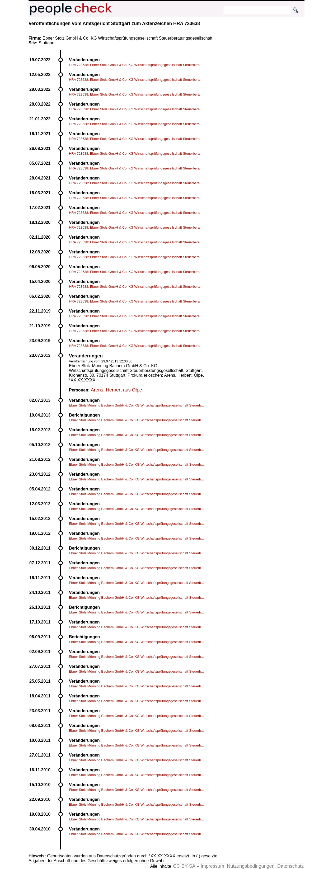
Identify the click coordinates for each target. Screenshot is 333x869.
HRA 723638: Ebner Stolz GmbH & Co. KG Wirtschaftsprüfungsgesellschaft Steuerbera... (136, 65)
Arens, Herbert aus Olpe (116, 390)
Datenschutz (290, 866)
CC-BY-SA (184, 866)
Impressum (212, 866)
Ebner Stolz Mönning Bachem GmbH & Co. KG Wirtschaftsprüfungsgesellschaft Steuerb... (136, 405)
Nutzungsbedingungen (250, 866)
